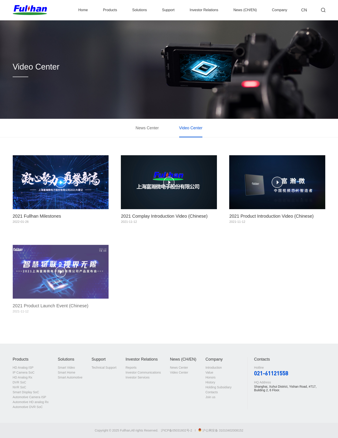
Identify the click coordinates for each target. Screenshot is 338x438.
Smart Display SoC (26, 392)
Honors (211, 377)
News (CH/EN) (245, 10)
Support (168, 10)
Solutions (139, 10)
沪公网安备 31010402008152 (220, 430)
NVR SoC (19, 387)
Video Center (191, 128)
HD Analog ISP (23, 367)
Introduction (214, 367)
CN (304, 10)
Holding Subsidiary (219, 387)
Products (110, 10)
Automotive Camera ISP (29, 397)
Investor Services (137, 377)
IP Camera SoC (24, 372)
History (210, 382)
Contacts (212, 392)
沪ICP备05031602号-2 (176, 430)
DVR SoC (19, 382)
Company (279, 10)
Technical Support (104, 367)
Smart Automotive (70, 377)
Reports (131, 367)
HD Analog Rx (22, 377)
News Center (147, 128)
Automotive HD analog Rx (31, 402)
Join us (210, 397)
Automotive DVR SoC (28, 407)
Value (209, 372)
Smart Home (66, 372)
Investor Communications (143, 372)
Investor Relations (204, 10)
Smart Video (66, 367)
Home (83, 10)
